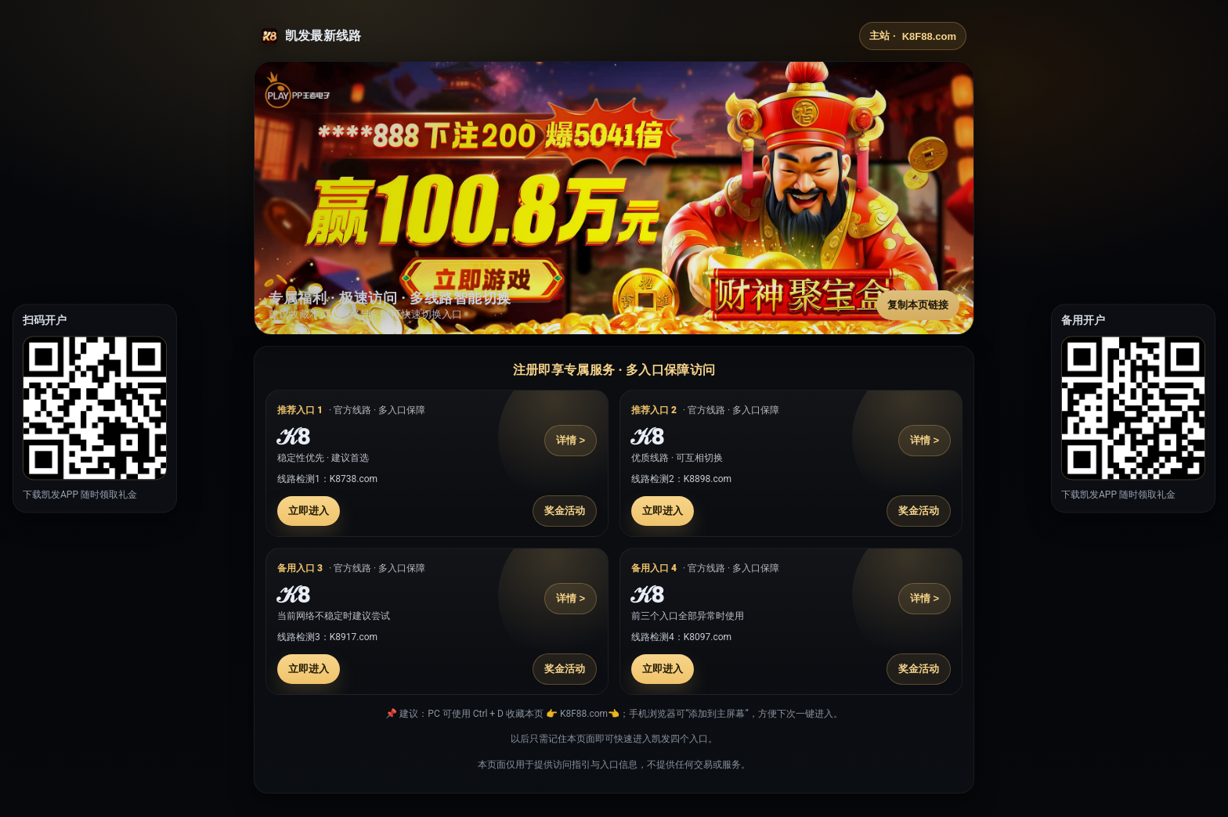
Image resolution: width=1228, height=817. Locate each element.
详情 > (570, 440)
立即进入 (308, 510)
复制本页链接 (917, 305)
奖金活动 (564, 510)
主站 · (912, 36)
